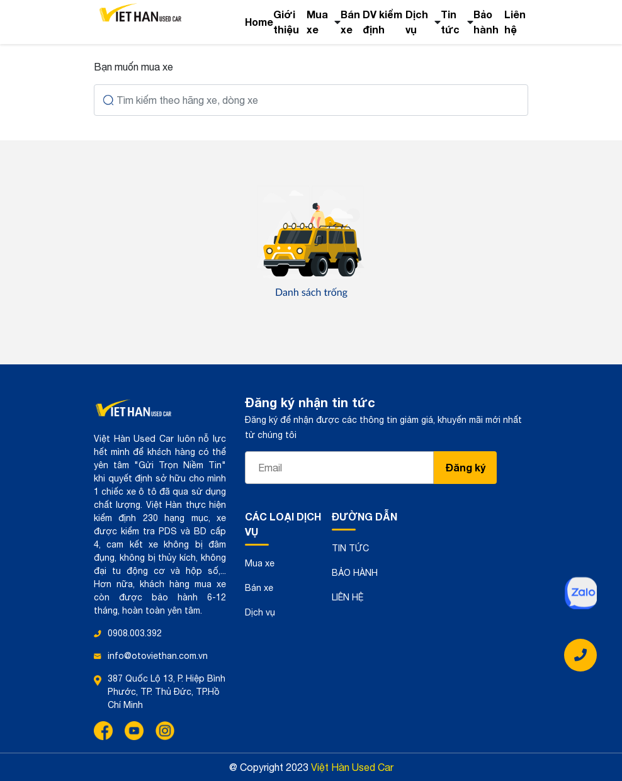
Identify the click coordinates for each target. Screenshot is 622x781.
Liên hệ (515, 21)
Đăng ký (465, 467)
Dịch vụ (416, 21)
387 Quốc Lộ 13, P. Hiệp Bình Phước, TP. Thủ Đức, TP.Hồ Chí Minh (166, 691)
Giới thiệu (286, 21)
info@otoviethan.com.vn (158, 656)
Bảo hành (486, 21)
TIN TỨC (350, 548)
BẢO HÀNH (355, 573)
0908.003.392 (135, 633)
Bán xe (350, 21)
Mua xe (317, 21)
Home (259, 22)
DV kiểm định (382, 21)
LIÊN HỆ (348, 597)
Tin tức (450, 21)
